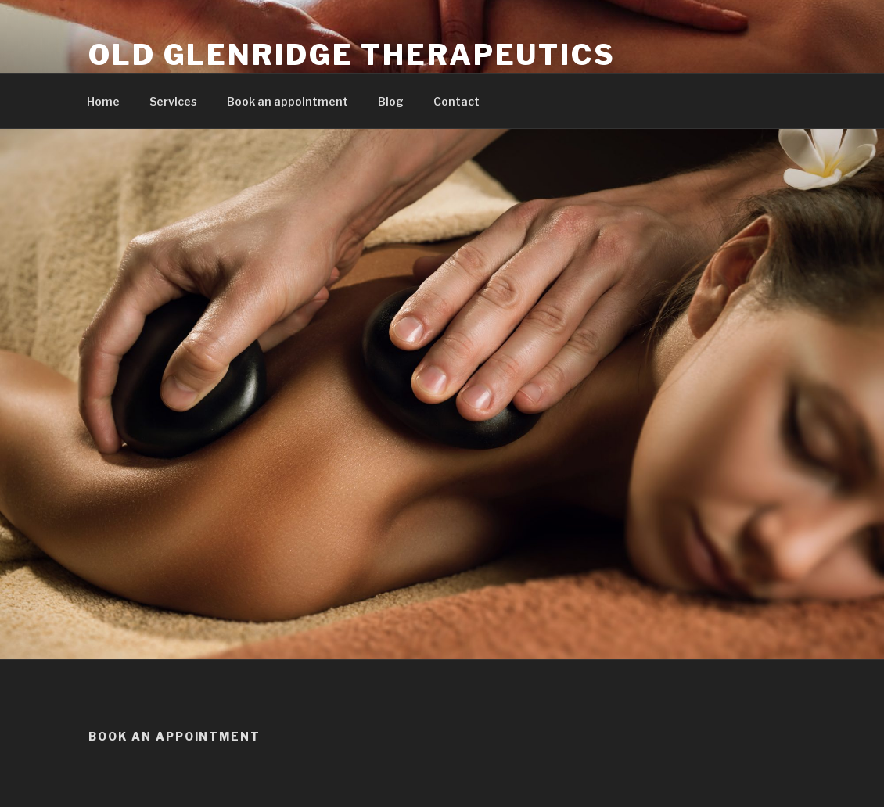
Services (173, 101)
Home (103, 101)
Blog (391, 101)
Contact (456, 101)
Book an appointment (287, 101)
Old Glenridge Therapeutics (352, 55)
